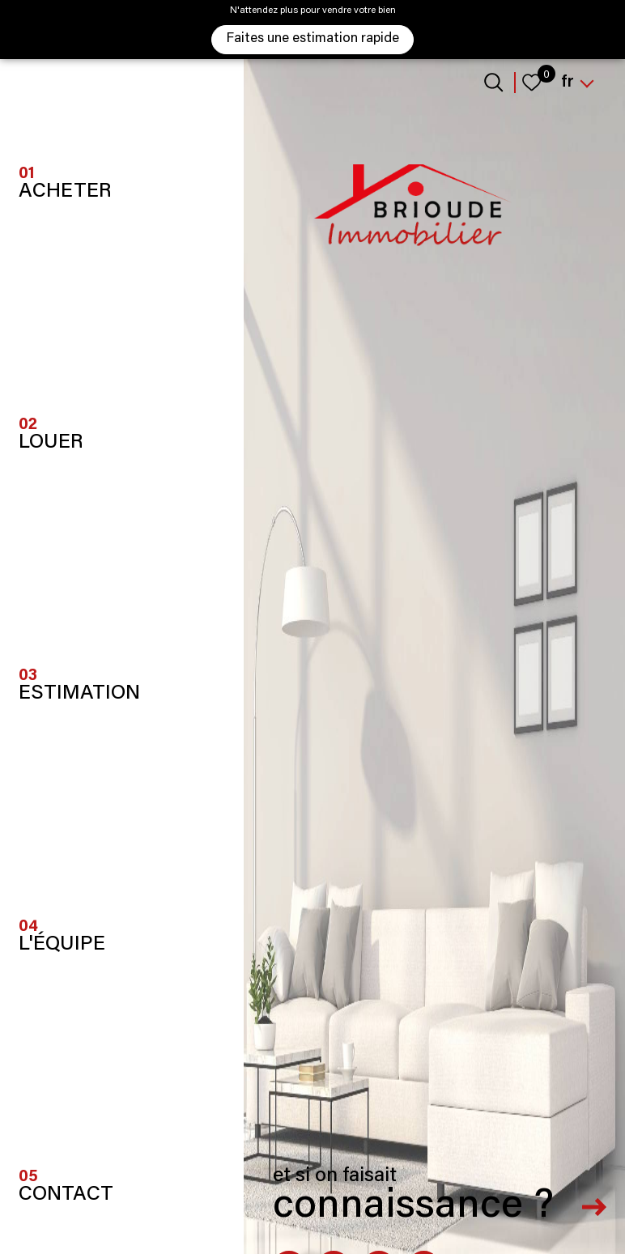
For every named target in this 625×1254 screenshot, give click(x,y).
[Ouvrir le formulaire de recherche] (493, 82)
